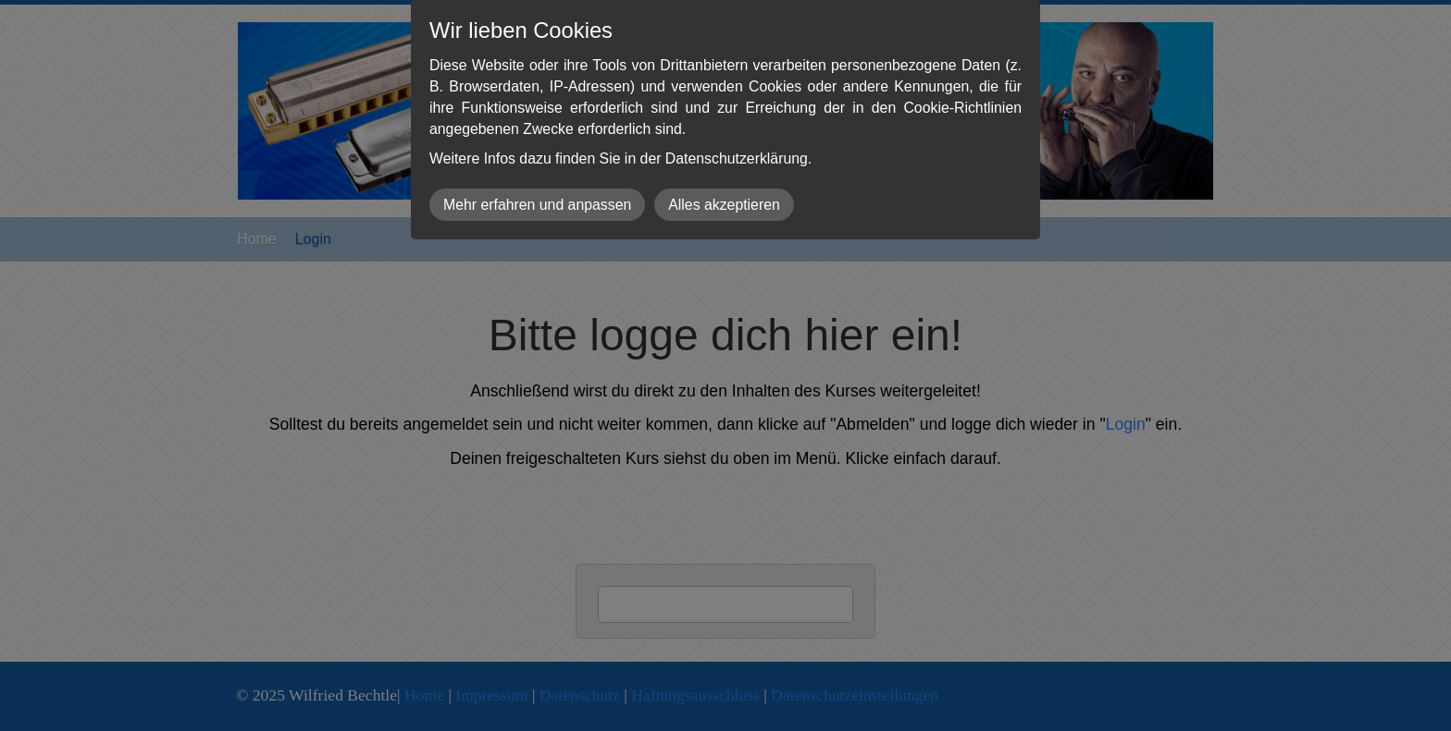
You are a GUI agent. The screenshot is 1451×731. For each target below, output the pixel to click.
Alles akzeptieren (724, 205)
